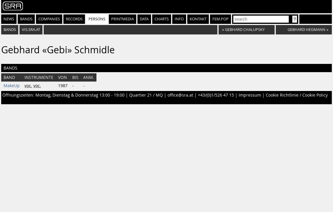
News (9, 18)
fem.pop (220, 18)
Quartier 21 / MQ (146, 95)
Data (144, 18)
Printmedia (122, 18)
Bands (26, 18)
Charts (162, 18)
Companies (49, 18)
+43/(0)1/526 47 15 (216, 95)
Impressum (250, 95)
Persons (96, 18)
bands (10, 29)
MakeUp (12, 85)
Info (179, 18)
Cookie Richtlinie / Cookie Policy (297, 95)
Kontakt (198, 18)
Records (74, 18)
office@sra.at (180, 95)
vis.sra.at (31, 29)
